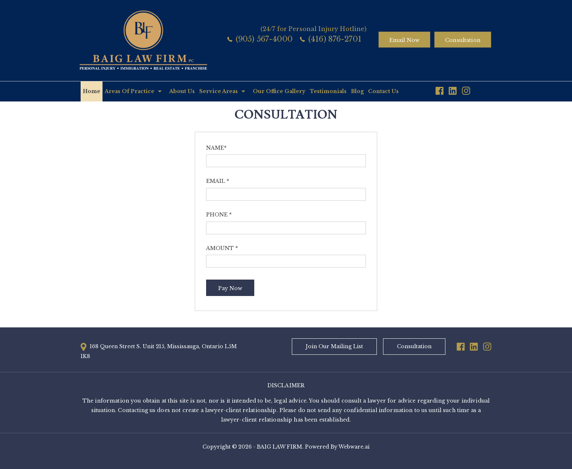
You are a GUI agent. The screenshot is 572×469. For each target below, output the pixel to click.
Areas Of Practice (129, 91)
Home (91, 91)
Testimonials (328, 91)
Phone (219, 214)
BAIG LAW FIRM (279, 446)
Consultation (462, 40)
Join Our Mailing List (334, 346)
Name (216, 148)
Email (217, 181)
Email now (404, 40)
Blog (357, 91)
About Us (182, 91)
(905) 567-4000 (264, 39)
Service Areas (218, 91)
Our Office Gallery (279, 91)
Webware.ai (354, 446)
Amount (222, 248)
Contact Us (383, 91)
